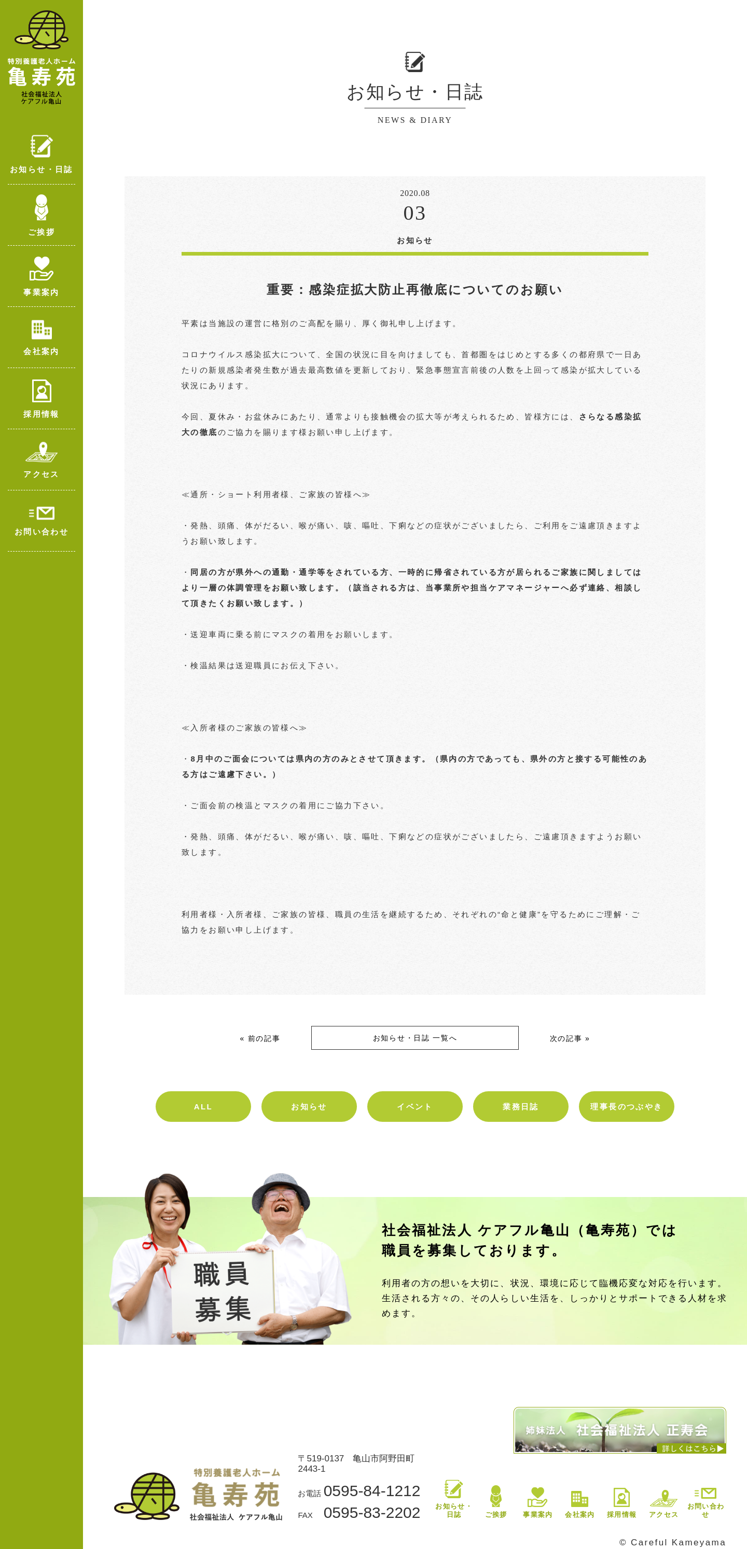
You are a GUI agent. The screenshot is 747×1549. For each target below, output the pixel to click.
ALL (203, 1106)
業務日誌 (521, 1106)
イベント (415, 1106)
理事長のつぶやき (626, 1106)
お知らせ (309, 1106)
